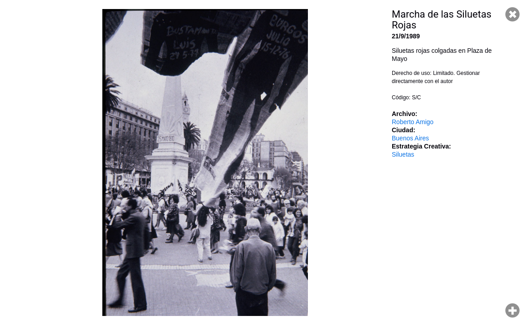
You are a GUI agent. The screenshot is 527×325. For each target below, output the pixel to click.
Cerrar (512, 14)
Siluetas (403, 154)
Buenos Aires (410, 138)
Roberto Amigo (413, 121)
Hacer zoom (512, 310)
